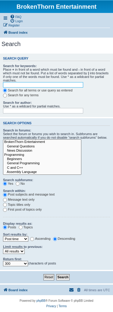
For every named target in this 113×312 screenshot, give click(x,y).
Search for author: (17, 102)
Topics (26, 227)
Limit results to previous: (22, 247)
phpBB (41, 300)
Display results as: (17, 223)
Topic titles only (16, 204)
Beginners (42, 159)
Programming (42, 155)
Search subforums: (18, 180)
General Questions (42, 146)
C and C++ (42, 168)
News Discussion (42, 151)
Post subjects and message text (29, 194)
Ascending (40, 238)
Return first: (12, 259)
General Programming (42, 163)
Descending (64, 238)
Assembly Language (42, 172)
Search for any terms (21, 95)
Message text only (19, 199)
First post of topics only (22, 209)
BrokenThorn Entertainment (42, 142)
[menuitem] (15, 16)
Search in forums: (17, 130)
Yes (8, 183)
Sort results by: (15, 234)
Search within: (14, 191)
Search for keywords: (20, 66)
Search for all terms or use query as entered (38, 90)
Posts (9, 227)
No (20, 183)
